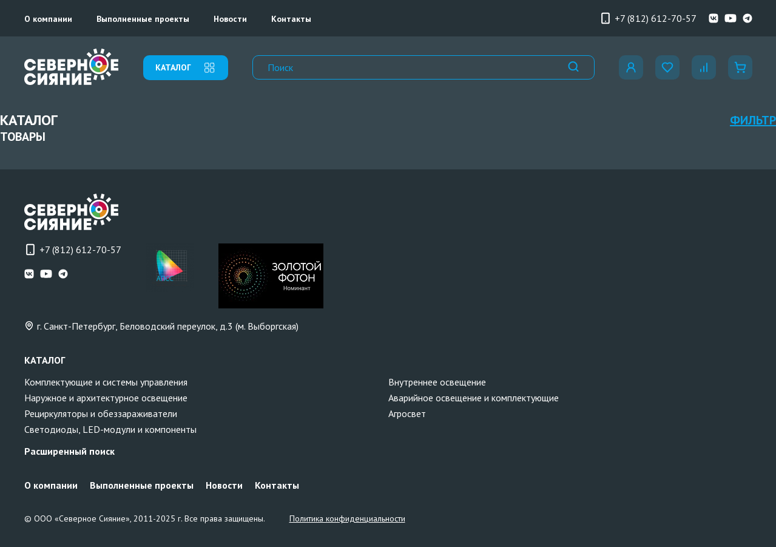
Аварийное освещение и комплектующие (473, 398)
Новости (230, 18)
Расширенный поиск (69, 451)
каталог (185, 67)
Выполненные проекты (142, 18)
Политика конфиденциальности (347, 518)
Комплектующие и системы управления (105, 382)
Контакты (291, 18)
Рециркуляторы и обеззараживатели (100, 413)
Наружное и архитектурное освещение (105, 398)
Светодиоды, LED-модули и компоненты (110, 429)
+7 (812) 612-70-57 (648, 18)
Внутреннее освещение (437, 382)
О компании (48, 18)
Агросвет (407, 413)
